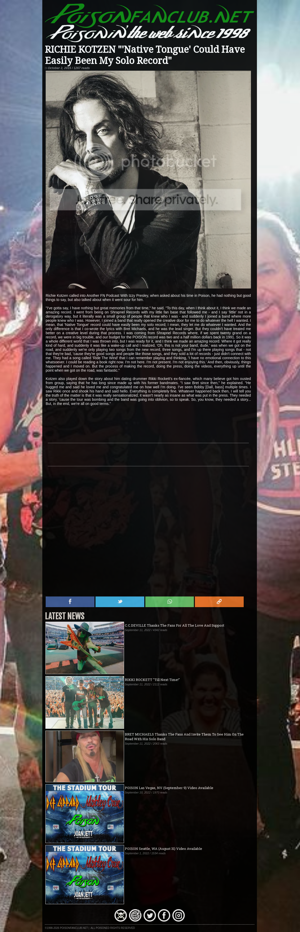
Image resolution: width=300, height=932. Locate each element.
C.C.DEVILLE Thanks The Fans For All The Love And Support (174, 625)
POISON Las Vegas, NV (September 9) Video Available (169, 787)
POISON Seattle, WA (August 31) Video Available (163, 848)
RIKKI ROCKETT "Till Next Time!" (152, 679)
